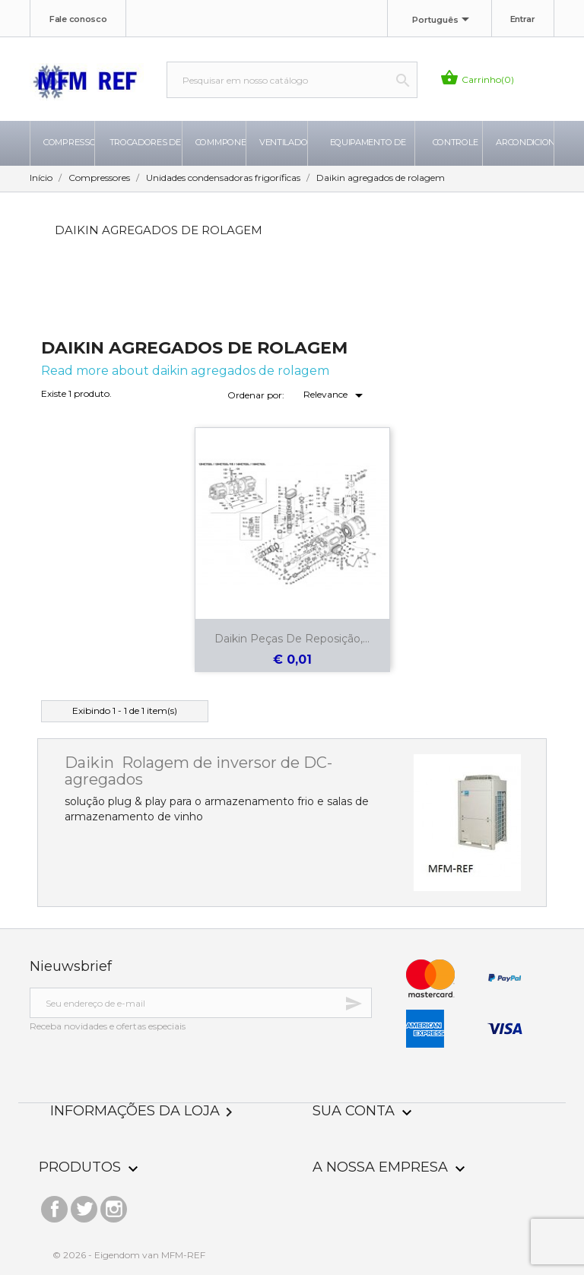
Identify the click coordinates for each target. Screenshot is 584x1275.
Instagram (113, 1205)
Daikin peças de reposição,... (292, 638)
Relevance (335, 395)
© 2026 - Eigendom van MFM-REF (128, 1255)
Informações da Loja (144, 1110)
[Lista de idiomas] (443, 20)
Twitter (84, 1205)
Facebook (54, 1205)
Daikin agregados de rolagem (158, 230)
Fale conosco (77, 19)
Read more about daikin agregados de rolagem (185, 370)
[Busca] (292, 80)
